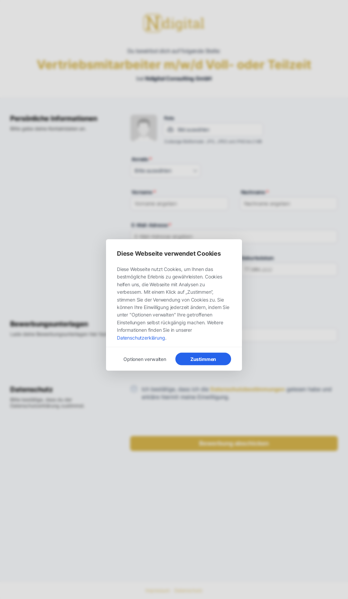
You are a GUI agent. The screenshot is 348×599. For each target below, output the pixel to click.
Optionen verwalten (144, 359)
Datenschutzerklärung (141, 337)
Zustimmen (203, 359)
